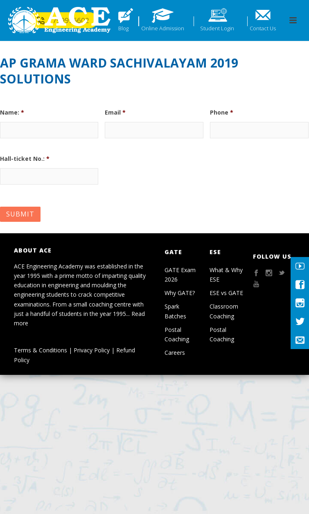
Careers (175, 352)
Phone (221, 112)
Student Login (217, 28)
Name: (12, 112)
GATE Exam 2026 (180, 274)
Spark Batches (175, 311)
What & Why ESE (226, 274)
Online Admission (162, 28)
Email (115, 112)
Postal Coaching (177, 334)
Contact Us (263, 28)
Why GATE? (180, 293)
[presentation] (167, 167)
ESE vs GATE (226, 293)
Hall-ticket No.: (25, 158)
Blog (123, 28)
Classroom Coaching (224, 311)
